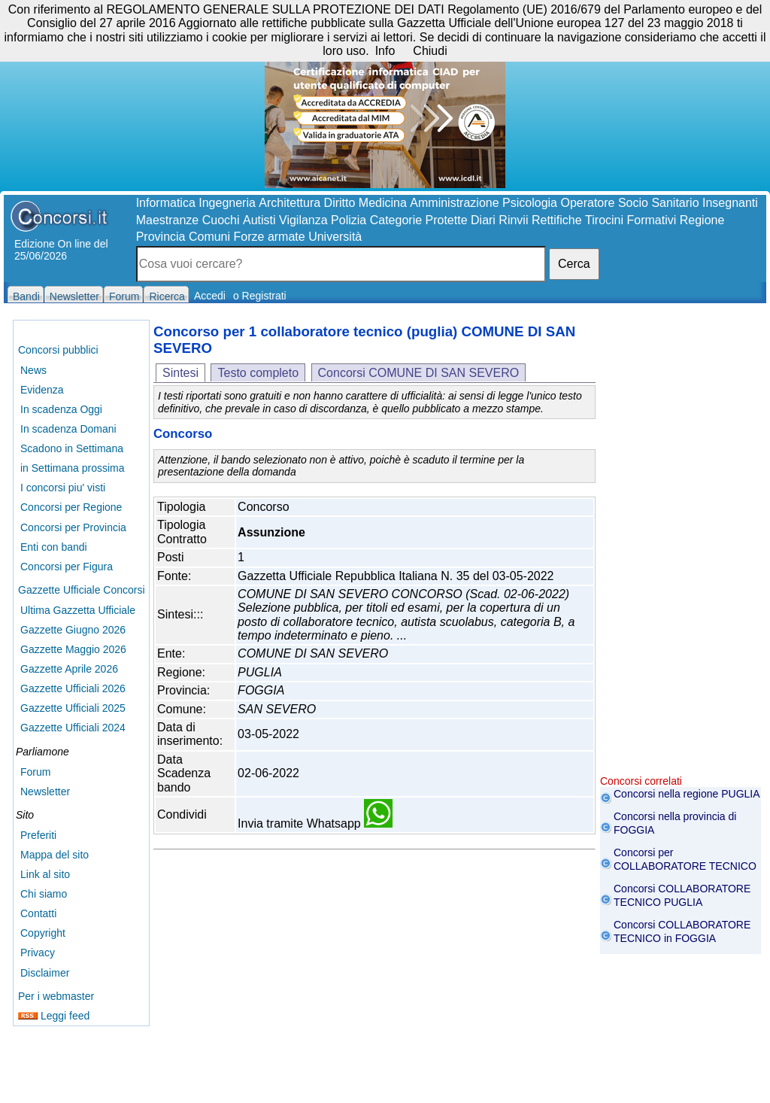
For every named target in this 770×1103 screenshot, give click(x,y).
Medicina (383, 202)
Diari (483, 220)
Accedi (210, 296)
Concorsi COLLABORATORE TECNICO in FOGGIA (682, 931)
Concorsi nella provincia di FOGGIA (675, 823)
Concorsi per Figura (66, 567)
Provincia (161, 236)
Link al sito (45, 874)
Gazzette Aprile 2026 (69, 669)
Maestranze (167, 220)
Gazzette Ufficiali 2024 (73, 728)
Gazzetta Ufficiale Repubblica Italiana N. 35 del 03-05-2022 (395, 576)
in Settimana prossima (72, 468)
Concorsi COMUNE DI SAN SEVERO (419, 372)
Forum (35, 772)
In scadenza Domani (68, 429)
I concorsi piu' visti (62, 488)
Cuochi (221, 220)
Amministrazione (454, 202)
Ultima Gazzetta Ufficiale (77, 610)
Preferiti (38, 835)
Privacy (37, 953)
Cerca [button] (574, 263)
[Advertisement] (680, 549)
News (33, 370)
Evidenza (42, 390)
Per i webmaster (56, 996)
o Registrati (259, 296)
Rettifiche (557, 220)
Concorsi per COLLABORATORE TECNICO (685, 859)
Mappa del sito (54, 855)
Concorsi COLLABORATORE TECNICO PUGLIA (682, 895)
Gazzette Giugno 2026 (73, 630)
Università (335, 236)
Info (385, 50)
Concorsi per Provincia (73, 527)
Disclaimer (44, 973)
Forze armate (269, 236)
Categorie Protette (419, 220)
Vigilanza (303, 220)
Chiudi (430, 50)
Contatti (38, 913)
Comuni (209, 236)
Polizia (348, 220)
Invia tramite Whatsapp (315, 823)
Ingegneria (227, 202)
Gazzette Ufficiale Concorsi (81, 590)
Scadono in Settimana (71, 448)
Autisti (259, 220)
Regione (702, 220)
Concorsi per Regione (71, 507)
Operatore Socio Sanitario (629, 202)
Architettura (289, 202)
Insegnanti (730, 202)
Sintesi (180, 372)
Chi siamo (43, 894)
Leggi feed (53, 1016)
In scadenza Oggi (61, 409)
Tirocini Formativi (630, 220)
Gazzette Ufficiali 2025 (73, 708)
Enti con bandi (53, 547)
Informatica (166, 202)
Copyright (42, 933)
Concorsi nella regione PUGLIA (687, 794)
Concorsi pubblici (58, 350)
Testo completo (258, 372)
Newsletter (45, 791)
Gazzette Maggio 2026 (73, 649)
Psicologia (529, 202)
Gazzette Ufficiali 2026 (73, 688)
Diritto (340, 202)
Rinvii (513, 220)
